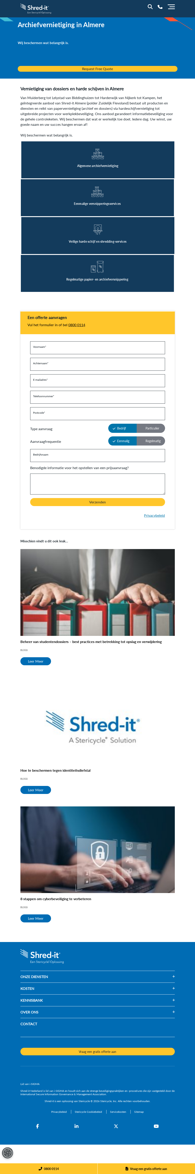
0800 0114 (76, 324)
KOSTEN (27, 988)
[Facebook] (37, 1126)
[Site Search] (150, 6)
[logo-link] (36, 8)
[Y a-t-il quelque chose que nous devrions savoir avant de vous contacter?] (97, 484)
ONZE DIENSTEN (34, 976)
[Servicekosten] (118, 1112)
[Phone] (48, 1168)
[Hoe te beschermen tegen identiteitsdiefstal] (97, 721)
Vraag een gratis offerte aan (148, 1168)
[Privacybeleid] (59, 1112)
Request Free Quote (97, 68)
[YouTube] (156, 1126)
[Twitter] (116, 1126)
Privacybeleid (154, 515)
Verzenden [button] (97, 502)
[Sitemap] (139, 1112)
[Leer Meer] (97, 159)
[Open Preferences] (7, 1152)
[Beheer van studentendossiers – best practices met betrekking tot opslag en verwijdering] (97, 592)
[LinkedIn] (77, 1126)
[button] (111, 977)
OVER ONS (29, 1012)
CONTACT (28, 1023)
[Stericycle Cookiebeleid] (89, 1112)
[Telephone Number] (160, 6)
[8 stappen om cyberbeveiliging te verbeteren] (97, 849)
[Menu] (171, 6)
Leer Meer (35, 661)
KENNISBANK (31, 1000)
